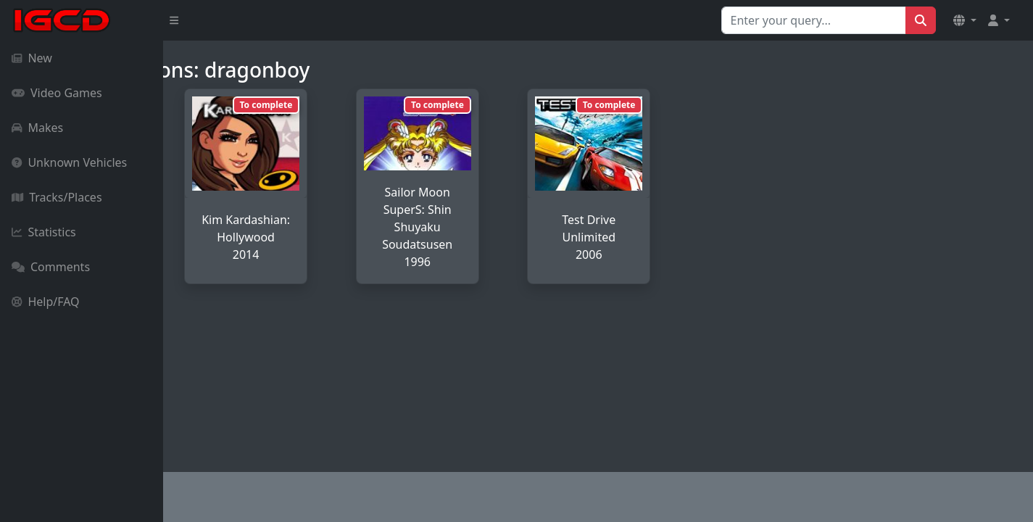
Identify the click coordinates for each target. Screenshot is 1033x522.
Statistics (44, 232)
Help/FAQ (46, 302)
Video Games (57, 93)
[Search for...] (813, 20)
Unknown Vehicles (69, 162)
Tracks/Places (57, 197)
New (32, 58)
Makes (37, 128)
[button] (964, 20)
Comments (51, 267)
